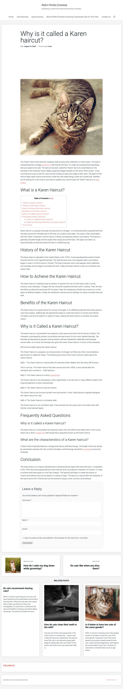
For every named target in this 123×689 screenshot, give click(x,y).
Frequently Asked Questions (34, 217)
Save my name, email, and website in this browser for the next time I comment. (56, 540)
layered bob (55, 375)
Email (25, 531)
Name (25, 522)
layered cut (46, 165)
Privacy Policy (111, 682)
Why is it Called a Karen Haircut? (35, 214)
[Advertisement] (61, 63)
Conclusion (27, 225)
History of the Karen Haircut (33, 206)
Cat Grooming (22, 17)
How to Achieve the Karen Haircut (36, 208)
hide (51, 198)
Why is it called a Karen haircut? (38, 219)
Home (11, 17)
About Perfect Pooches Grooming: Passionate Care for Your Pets (72, 17)
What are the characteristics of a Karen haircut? (45, 222)
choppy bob (40, 433)
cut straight (87, 449)
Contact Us (106, 17)
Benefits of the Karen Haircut (34, 211)
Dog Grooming (37, 17)
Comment (26, 500)
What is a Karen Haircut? (32, 203)
